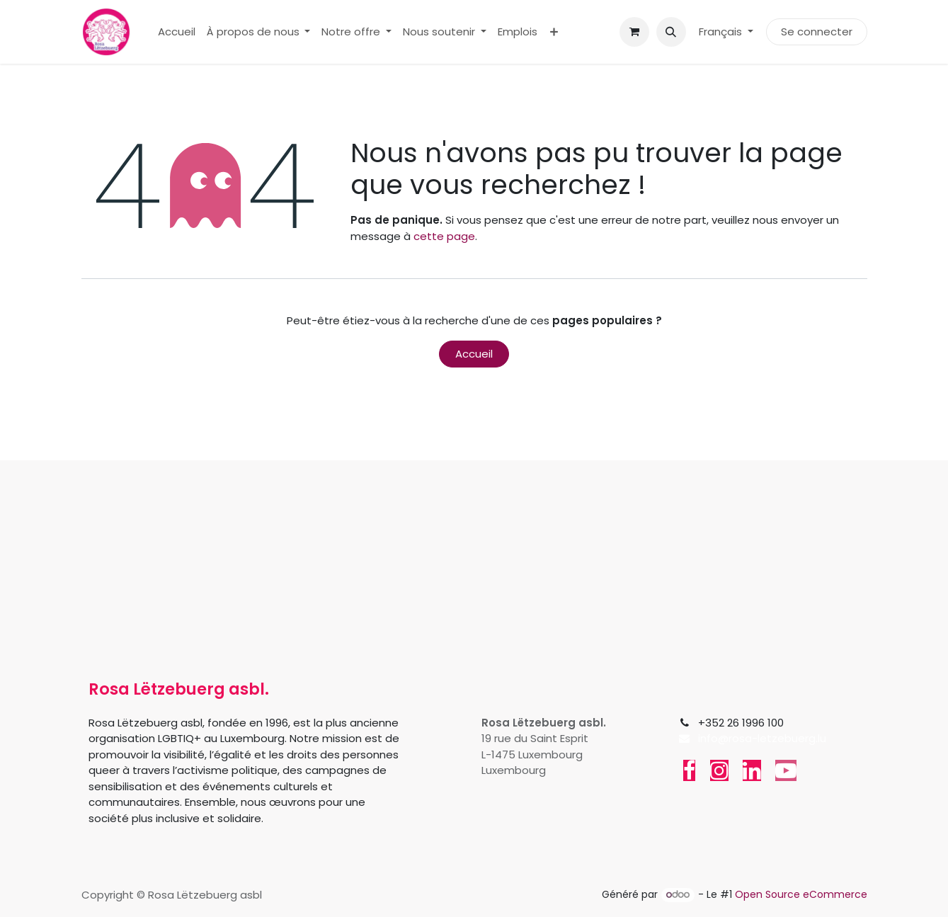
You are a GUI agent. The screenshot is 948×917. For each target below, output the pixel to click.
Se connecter (816, 31)
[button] (671, 32)
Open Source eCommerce (801, 894)
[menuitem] (176, 32)
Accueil (474, 353)
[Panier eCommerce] (634, 32)
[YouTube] (786, 770)
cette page (444, 236)
